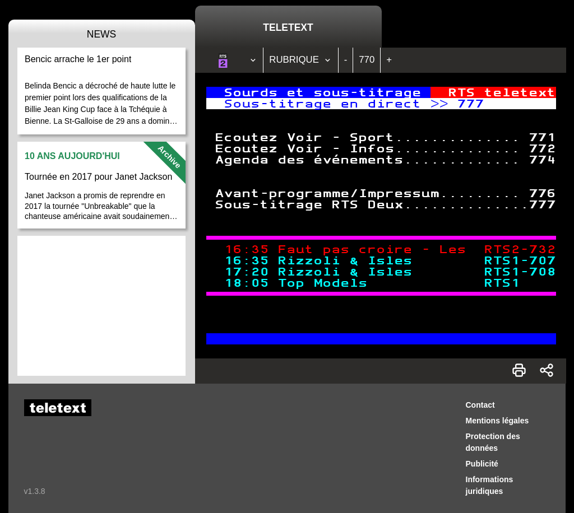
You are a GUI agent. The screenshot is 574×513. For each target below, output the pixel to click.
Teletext (288, 27)
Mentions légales (497, 420)
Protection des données (493, 442)
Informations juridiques (489, 485)
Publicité (482, 463)
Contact (480, 404)
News (102, 34)
